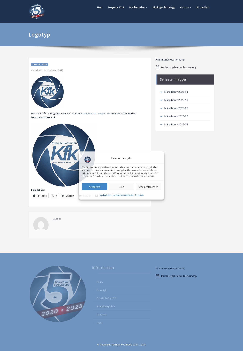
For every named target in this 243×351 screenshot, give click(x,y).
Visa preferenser (148, 186)
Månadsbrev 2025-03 (176, 122)
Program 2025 (116, 7)
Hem (99, 7)
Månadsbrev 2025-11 (176, 90)
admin (38, 70)
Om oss (185, 7)
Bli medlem (203, 7)
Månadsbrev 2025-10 (176, 98)
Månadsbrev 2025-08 (176, 106)
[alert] (185, 67)
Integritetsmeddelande (123, 195)
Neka (121, 186)
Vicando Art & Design (93, 113)
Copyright (139, 195)
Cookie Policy (105, 195)
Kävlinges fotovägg (163, 7)
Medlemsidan (138, 7)
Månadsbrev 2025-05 (176, 114)
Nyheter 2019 (55, 70)
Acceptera (94, 186)
